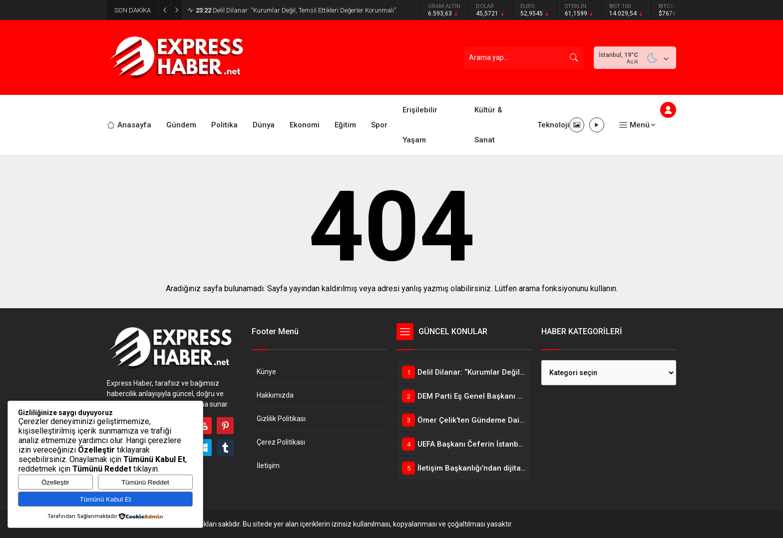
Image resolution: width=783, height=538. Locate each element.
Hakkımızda (275, 395)
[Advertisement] (72, 192)
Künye (266, 372)
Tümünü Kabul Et (105, 499)
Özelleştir (55, 482)
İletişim (268, 466)
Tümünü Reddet (145, 482)
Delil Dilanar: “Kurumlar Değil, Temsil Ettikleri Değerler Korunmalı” (296, 10)
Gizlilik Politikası (281, 419)
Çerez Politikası (281, 442)
